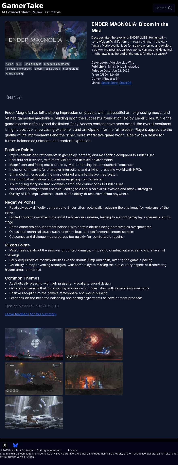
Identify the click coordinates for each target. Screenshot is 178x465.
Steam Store (109, 82)
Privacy (72, 450)
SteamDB (125, 82)
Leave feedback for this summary (30, 314)
